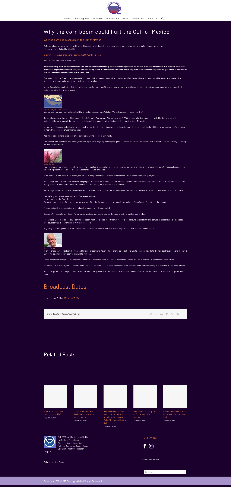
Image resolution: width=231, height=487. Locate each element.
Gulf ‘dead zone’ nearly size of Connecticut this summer (144, 414)
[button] (162, 18)
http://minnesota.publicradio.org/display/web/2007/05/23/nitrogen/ (72, 55)
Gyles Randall (49, 164)
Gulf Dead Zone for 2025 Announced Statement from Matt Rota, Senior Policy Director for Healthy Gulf (115, 417)
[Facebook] (144, 446)
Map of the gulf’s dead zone (55, 109)
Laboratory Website (150, 459)
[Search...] (165, 472)
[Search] (146, 472)
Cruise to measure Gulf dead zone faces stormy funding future (84, 414)
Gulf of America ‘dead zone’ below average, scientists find (174, 414)
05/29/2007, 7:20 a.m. (73, 298)
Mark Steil (50, 60)
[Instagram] (151, 446)
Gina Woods (59, 462)
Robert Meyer (49, 248)
